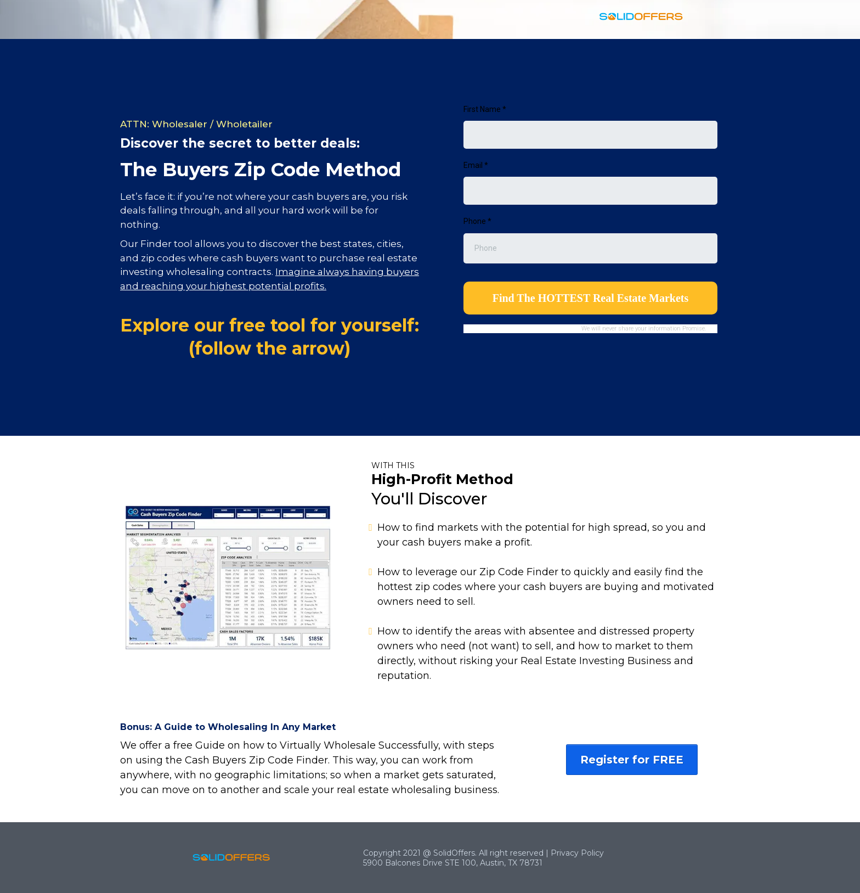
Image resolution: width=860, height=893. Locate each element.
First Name (484, 109)
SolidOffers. (455, 853)
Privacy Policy (577, 853)
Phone (477, 221)
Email (475, 165)
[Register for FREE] (632, 759)
